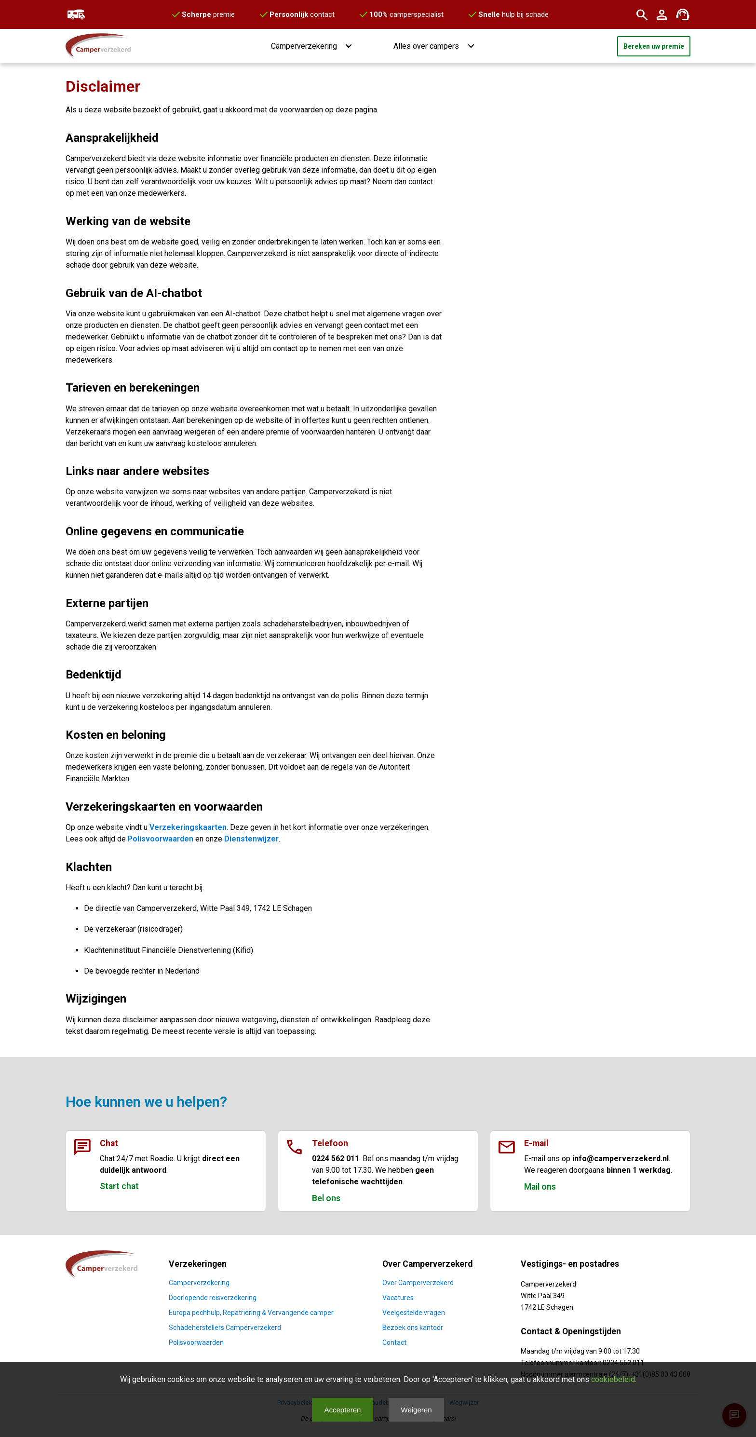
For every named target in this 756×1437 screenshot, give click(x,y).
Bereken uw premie (653, 46)
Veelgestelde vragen (413, 1312)
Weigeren (416, 1410)
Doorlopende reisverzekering (212, 1297)
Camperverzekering (199, 1283)
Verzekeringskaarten (188, 827)
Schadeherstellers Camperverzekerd (225, 1327)
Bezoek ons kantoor (412, 1327)
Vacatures (398, 1297)
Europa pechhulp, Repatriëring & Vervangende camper (251, 1312)
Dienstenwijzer (251, 838)
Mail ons (540, 1187)
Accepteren (342, 1410)
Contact (394, 1342)
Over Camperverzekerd (418, 1283)
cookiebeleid (613, 1379)
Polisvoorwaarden (160, 838)
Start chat (119, 1186)
